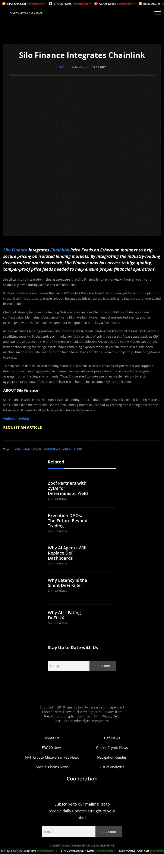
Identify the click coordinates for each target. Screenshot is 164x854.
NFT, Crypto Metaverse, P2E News (52, 757)
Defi (61, 67)
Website (9, 418)
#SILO (67, 449)
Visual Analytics (112, 766)
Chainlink (59, 250)
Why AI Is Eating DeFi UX (64, 614)
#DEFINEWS (52, 449)
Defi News (112, 737)
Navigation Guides (112, 757)
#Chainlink (22, 449)
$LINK (78, 449)
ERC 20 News (52, 747)
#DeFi (37, 449)
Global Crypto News (112, 747)
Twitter (24, 418)
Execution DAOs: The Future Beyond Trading (67, 520)
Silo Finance (15, 250)
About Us (52, 737)
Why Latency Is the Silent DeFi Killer (67, 582)
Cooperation (82, 778)
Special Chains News (52, 766)
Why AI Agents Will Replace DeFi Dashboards (67, 553)
